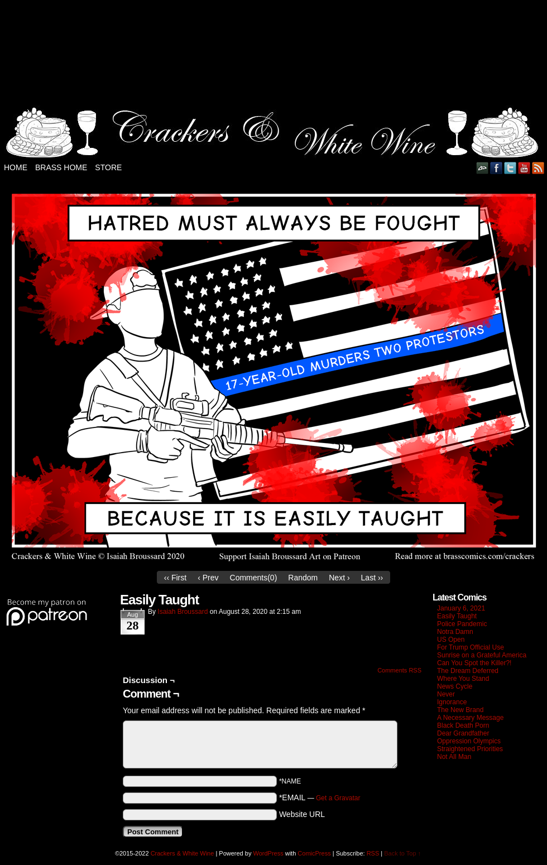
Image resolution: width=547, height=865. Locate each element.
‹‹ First (175, 577)
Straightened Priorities (470, 749)
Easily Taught (457, 616)
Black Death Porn (463, 725)
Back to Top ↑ (402, 853)
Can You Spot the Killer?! (474, 663)
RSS (538, 168)
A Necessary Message (470, 718)
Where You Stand (463, 679)
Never (446, 694)
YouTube (524, 168)
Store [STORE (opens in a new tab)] (108, 167)
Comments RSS (399, 670)
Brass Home (61, 167)
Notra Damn (455, 632)
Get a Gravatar (338, 798)
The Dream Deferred (467, 671)
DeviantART (483, 168)
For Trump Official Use (470, 647)
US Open (450, 639)
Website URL (302, 814)
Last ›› (372, 577)
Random (303, 577)
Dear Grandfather (463, 733)
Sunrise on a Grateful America (481, 655)
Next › (339, 577)
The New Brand (460, 710)
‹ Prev (208, 577)
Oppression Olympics (469, 741)
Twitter (510, 168)
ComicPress (314, 853)
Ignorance (452, 702)
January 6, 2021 (461, 608)
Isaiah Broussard (182, 612)
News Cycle (454, 686)
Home (15, 167)
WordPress (268, 853)
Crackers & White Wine (182, 853)
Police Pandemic (462, 624)
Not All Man (454, 757)
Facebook (496, 168)
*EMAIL (320, 797)
